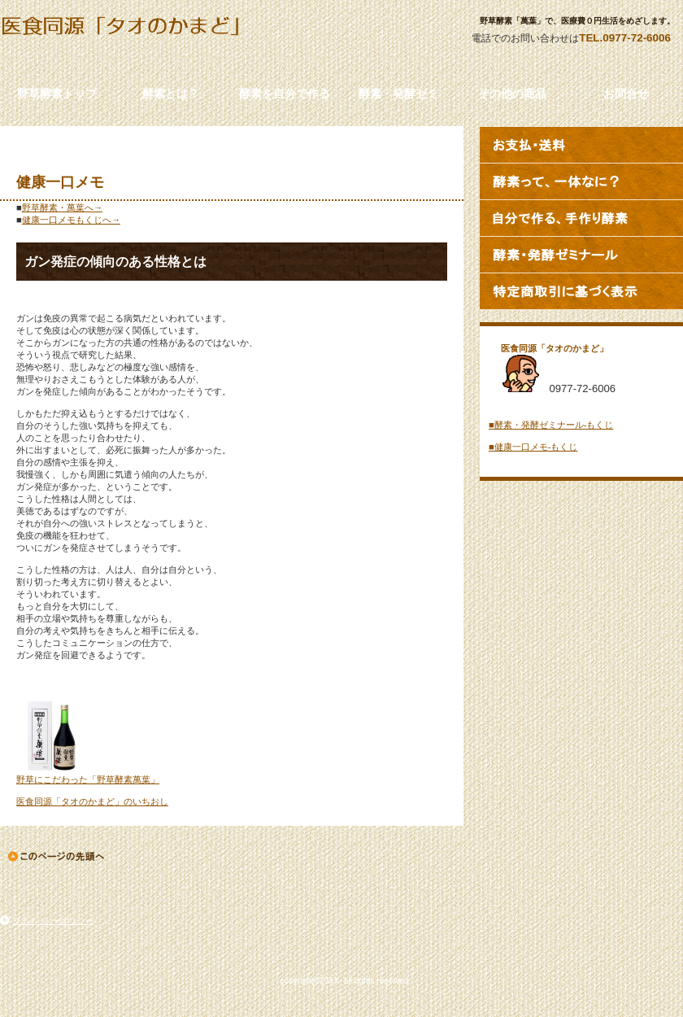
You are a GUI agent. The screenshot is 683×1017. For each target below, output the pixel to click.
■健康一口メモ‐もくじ (533, 447)
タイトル (146, 41)
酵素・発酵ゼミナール (581, 255)
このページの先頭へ (57, 856)
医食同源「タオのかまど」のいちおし (92, 801)
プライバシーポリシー (53, 920)
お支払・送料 (581, 145)
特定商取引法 (581, 291)
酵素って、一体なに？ (581, 181)
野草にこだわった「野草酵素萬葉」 (87, 779)
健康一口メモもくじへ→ (71, 220)
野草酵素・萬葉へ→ (62, 207)
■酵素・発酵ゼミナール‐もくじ (551, 425)
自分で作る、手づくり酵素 (581, 218)
